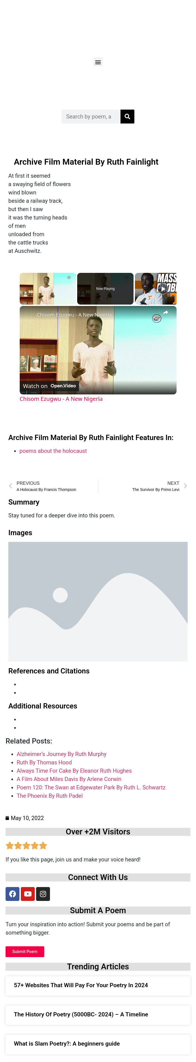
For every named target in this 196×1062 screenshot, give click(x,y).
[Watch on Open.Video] (49, 386)
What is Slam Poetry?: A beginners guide (67, 1043)
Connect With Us (98, 877)
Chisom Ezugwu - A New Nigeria (74, 314)
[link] (28, 314)
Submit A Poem (98, 910)
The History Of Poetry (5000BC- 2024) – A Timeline (81, 1014)
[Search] (127, 117)
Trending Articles (98, 966)
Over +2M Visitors (98, 831)
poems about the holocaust (53, 451)
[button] (98, 61)
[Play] (163, 288)
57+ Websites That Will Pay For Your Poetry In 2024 (81, 985)
